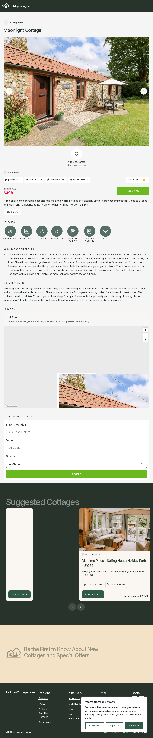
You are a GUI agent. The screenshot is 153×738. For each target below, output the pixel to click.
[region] (114, 714)
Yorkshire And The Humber (43, 713)
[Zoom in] (145, 330)
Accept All (134, 725)
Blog (71, 709)
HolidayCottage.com (17, 6)
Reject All (114, 725)
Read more (12, 212)
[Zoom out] (145, 334)
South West (44, 722)
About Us (74, 698)
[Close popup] (94, 374)
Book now (133, 191)
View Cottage (19, 594)
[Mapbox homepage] (11, 405)
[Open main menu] (149, 6)
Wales (41, 703)
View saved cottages (76, 165)
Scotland (43, 698)
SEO (125, 732)
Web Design (110, 732)
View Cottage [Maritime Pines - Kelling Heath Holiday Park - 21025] (93, 594)
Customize (94, 725)
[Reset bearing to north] (145, 339)
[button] (76, 461)
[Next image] (143, 91)
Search (76, 473)
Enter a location (16, 424)
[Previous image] (9, 91)
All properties (13, 22)
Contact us (75, 703)
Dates (10, 440)
